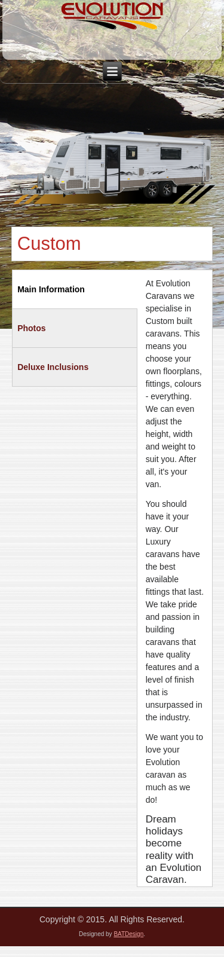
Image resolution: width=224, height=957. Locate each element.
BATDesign (128, 934)
